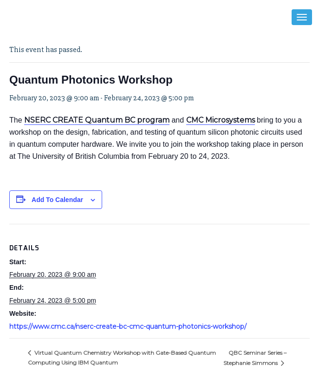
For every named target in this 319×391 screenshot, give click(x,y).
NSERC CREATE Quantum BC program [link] (96, 120)
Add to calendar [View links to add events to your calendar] (57, 199)
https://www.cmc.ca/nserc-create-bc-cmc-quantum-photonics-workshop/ (128, 326)
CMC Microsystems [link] (220, 120)
